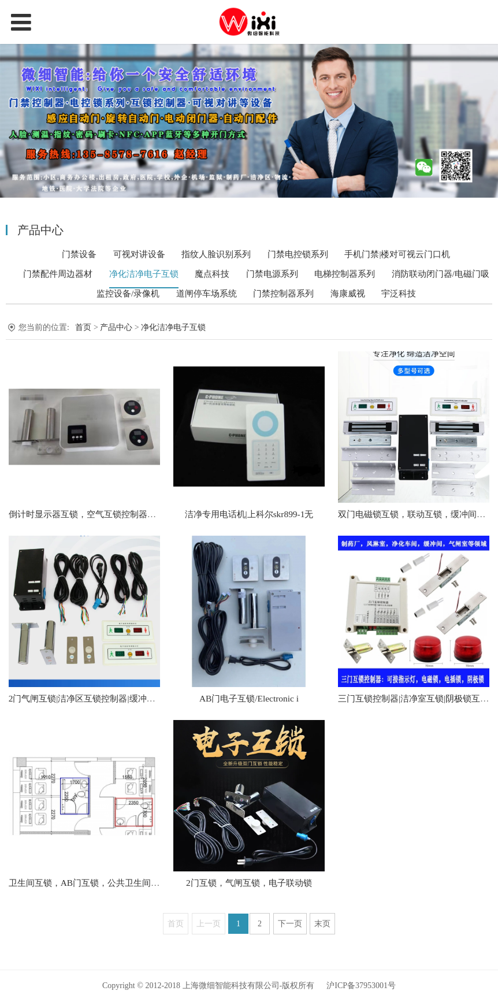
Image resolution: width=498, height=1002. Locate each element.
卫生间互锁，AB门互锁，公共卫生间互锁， (93, 883)
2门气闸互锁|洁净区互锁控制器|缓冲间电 (86, 698)
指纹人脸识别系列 (216, 254)
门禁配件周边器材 (57, 274)
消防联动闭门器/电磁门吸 (440, 274)
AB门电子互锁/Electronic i (249, 698)
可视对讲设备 (139, 254)
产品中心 (117, 327)
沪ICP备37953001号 (361, 985)
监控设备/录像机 (127, 293)
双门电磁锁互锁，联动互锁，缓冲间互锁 (416, 514)
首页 (83, 327)
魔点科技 (212, 274)
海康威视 (347, 293)
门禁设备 (79, 254)
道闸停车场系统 (206, 293)
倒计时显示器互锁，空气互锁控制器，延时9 (93, 514)
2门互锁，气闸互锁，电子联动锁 (249, 883)
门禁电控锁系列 (297, 254)
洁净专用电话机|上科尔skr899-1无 (249, 514)
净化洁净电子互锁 (144, 274)
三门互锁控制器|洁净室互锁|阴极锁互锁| (414, 698)
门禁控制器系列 (283, 293)
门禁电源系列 (272, 274)
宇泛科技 (398, 293)
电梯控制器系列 (344, 274)
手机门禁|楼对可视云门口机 (397, 254)
